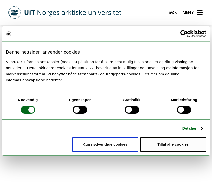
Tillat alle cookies (173, 144)
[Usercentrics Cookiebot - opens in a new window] (184, 33)
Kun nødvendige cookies (105, 144)
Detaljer (189, 128)
